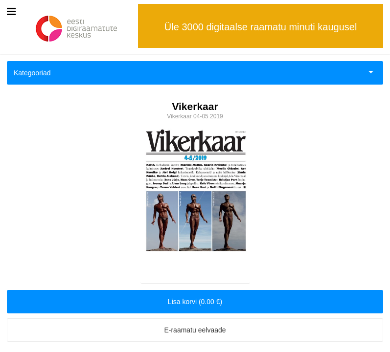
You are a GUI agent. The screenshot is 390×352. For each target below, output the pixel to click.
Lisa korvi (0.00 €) (195, 302)
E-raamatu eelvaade (195, 330)
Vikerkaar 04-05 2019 (195, 116)
